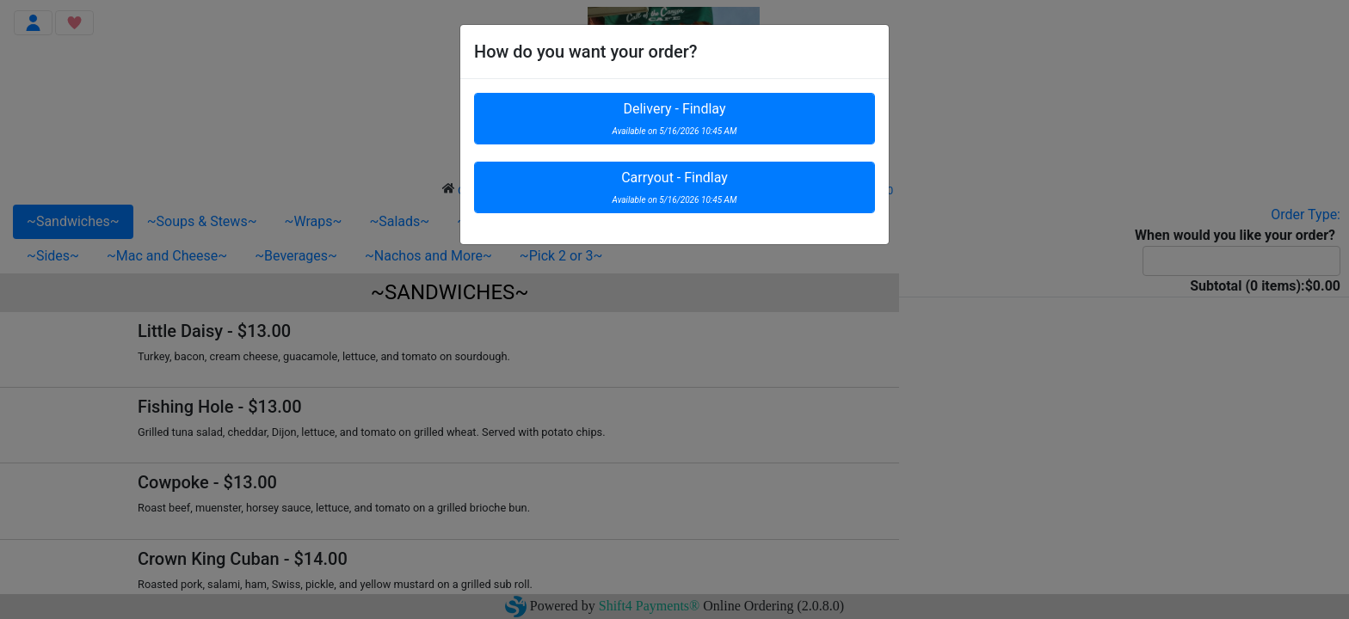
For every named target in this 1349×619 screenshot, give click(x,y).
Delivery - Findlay (675, 118)
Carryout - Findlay (675, 187)
